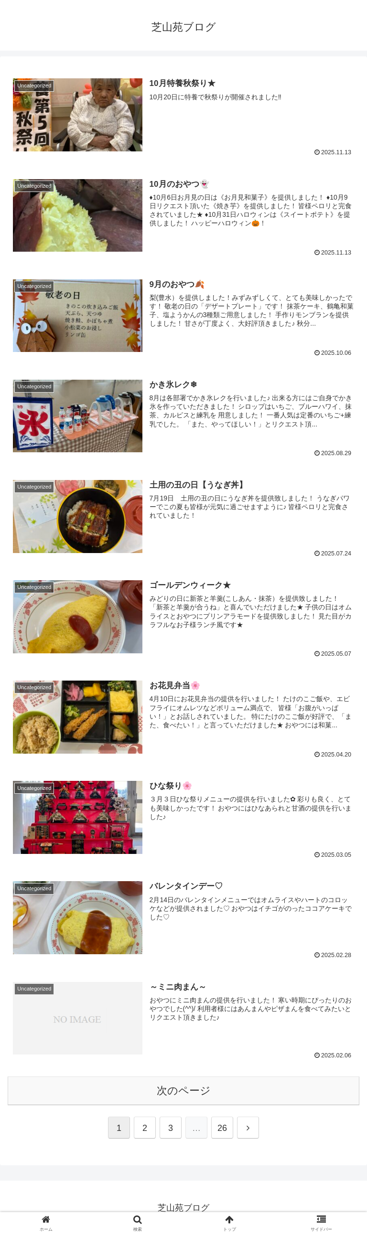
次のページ (184, 1091)
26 (222, 1128)
